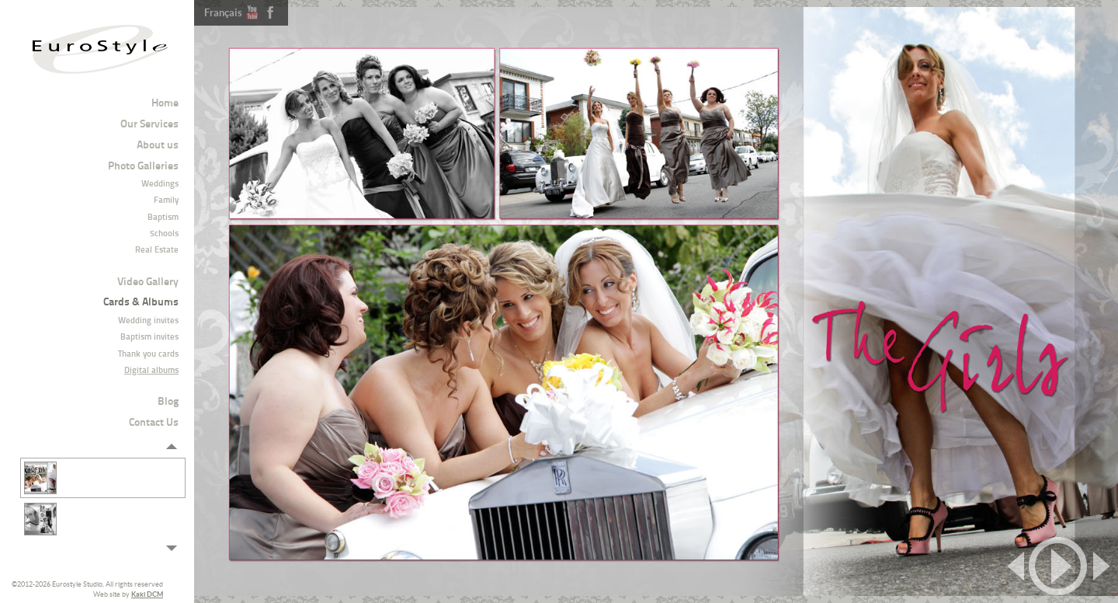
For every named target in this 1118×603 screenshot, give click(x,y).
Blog (168, 402)
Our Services (149, 125)
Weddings (160, 184)
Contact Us (154, 423)
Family (166, 201)
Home (165, 104)
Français (223, 13)
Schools (164, 234)
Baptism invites (149, 337)
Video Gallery (148, 282)
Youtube (252, 12)
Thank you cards (148, 354)
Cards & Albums (141, 302)
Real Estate (157, 250)
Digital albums (151, 371)
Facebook (270, 12)
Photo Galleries (143, 167)
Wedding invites (148, 321)
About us (158, 146)
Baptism (163, 218)
